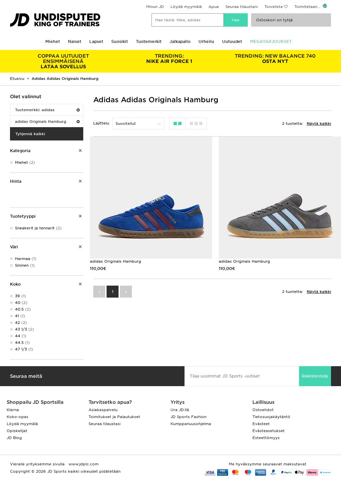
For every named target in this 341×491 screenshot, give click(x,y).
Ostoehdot (263, 409)
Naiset (74, 41)
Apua (213, 6)
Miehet (52, 41)
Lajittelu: (101, 123)
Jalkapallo (180, 41)
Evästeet (261, 423)
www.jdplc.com (83, 464)
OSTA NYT (275, 58)
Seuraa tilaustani (241, 6)
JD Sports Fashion (188, 416)
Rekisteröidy (315, 375)
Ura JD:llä (179, 409)
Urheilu (206, 41)
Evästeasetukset (268, 430)
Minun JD (155, 6)
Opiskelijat (17, 430)
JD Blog (14, 437)
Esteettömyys (266, 437)
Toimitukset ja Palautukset (114, 416)
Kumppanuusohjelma (190, 423)
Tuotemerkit (149, 41)
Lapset (96, 41)
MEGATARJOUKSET (271, 41)
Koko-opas (17, 416)
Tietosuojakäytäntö (271, 416)
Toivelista (273, 6)
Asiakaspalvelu (103, 409)
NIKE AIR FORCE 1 (169, 58)
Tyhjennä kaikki (30, 133)
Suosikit (119, 41)
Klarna (13, 409)
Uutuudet (232, 41)
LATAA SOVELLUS (63, 61)
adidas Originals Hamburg (47, 121)
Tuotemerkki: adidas (47, 110)
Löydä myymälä (186, 6)
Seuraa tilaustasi (105, 423)
